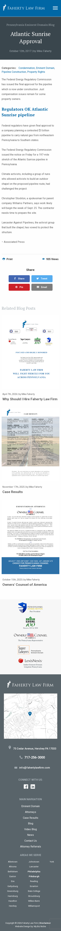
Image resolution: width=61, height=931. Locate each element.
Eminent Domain (45, 68)
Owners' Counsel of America (24, 585)
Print (7, 259)
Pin (19, 287)
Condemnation (27, 68)
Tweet (41, 278)
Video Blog (30, 829)
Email (42, 287)
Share (19, 278)
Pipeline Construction (14, 71)
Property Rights (36, 71)
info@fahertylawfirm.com (34, 767)
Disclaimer (45, 923)
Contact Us (30, 840)
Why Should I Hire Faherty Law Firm (29, 399)
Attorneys (30, 812)
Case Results (12, 492)
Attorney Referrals (30, 846)
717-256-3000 (34, 757)
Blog (30, 823)
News (30, 834)
